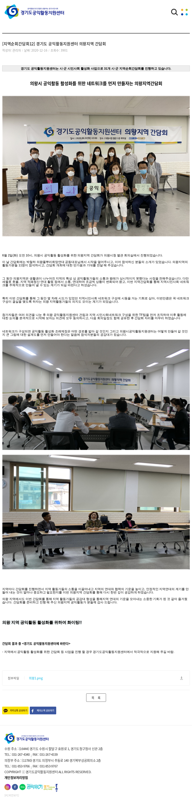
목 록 (96, 697)
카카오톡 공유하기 (18, 710)
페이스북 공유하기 (45, 710)
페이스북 (15, 787)
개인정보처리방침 (16, 777)
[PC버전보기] (11, 795)
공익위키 (34, 786)
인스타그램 (7, 787)
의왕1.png (36, 678)
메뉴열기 (184, 12)
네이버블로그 (22, 787)
